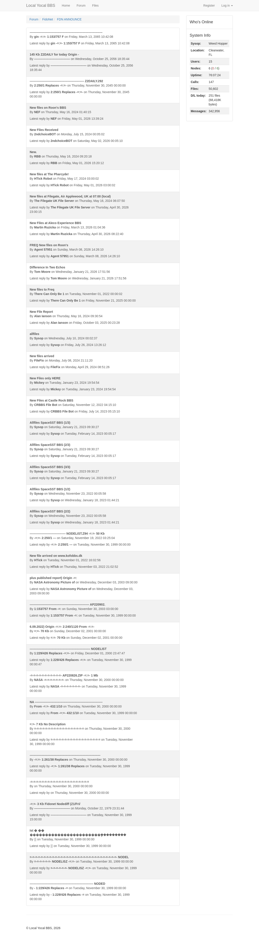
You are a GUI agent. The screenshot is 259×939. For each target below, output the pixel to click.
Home (66, 5)
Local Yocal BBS (40, 5)
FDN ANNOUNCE (69, 19)
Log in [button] (227, 5)
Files (95, 5)
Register (209, 5)
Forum (81, 5)
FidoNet (47, 19)
